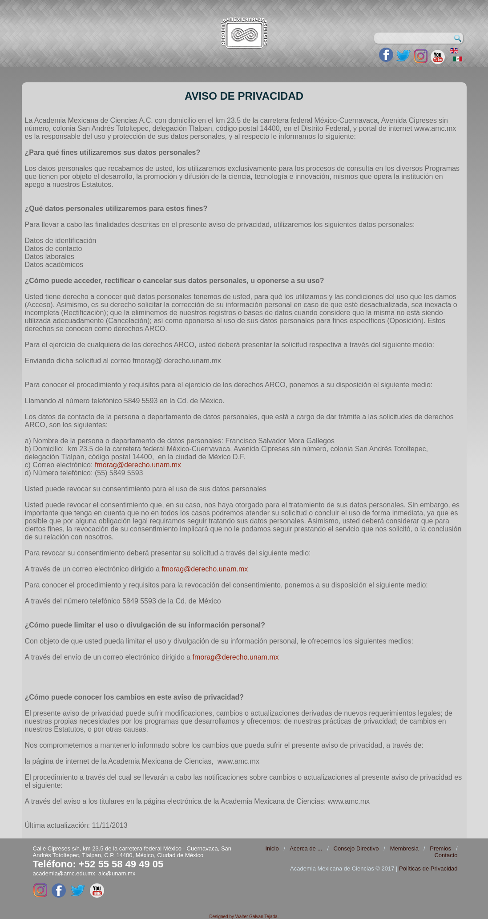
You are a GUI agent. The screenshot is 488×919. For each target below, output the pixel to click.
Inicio (271, 848)
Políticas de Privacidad (428, 868)
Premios (440, 848)
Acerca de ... (306, 848)
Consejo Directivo (356, 848)
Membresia (404, 848)
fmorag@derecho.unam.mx (138, 465)
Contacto (445, 855)
